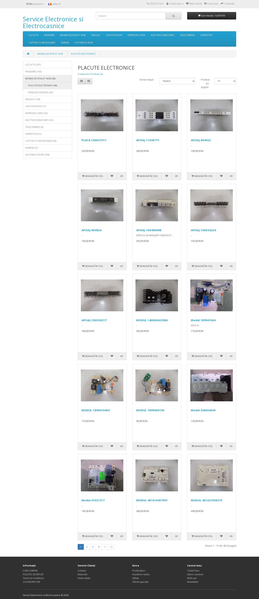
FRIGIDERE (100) (33, 71)
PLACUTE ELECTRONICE (83, 53)
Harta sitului (84, 578)
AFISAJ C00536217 (94, 320)
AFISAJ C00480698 (148, 230)
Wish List (191, 578)
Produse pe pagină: (205, 83)
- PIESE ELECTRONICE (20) (39, 92)
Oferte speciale (140, 581)
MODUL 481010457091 (152, 500)
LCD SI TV (33, 35)
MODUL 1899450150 (150, 410)
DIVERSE (65, 42)
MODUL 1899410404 (96, 410)
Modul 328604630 (203, 410)
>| (111, 546)
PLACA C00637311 (94, 140)
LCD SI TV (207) (33, 64)
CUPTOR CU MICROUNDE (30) (40, 140)
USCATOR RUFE (114, 35)
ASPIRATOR (206, 35)
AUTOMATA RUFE (84, 42)
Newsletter (193, 581)
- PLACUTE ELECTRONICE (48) (41, 85)
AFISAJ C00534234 (203, 230)
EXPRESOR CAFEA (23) (36, 113)
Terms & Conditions (33, 578)
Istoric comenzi (195, 574)
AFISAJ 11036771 (147, 140)
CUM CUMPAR (30, 570)
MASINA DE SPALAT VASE (73, 35)
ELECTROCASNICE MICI (162, 35)
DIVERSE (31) (31, 147)
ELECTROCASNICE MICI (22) (39, 120)
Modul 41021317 (93, 500)
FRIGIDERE (49, 35)
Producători (138, 570)
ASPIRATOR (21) (33, 134)
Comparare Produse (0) (90, 74)
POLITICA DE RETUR (33, 574)
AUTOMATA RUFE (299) (37, 154)
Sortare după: (146, 79)
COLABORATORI (31, 581)
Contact (82, 570)
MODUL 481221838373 (206, 500)
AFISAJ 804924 (91, 230)
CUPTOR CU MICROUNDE (42, 42)
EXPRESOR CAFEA (136, 35)
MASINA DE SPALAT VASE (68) (40, 78)
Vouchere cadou (141, 574)
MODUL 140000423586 (152, 320)
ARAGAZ (95, 35)
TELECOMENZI (187, 35)
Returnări (82, 574)
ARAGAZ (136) (32, 99)
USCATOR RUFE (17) (35, 106)
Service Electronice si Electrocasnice (53, 22)
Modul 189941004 (203, 320)
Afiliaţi (135, 578)
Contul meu (193, 570)
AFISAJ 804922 (201, 140)
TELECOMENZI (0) (34, 127)
